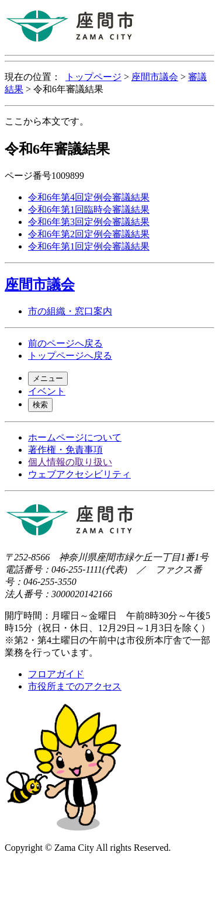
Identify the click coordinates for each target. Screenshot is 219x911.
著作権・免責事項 (65, 450)
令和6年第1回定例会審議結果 (89, 246)
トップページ (93, 77)
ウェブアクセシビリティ (79, 474)
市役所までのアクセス (74, 686)
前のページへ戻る (65, 343)
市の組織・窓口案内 (70, 311)
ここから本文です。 (47, 121)
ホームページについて (74, 437)
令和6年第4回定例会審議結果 (89, 197)
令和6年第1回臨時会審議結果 (89, 209)
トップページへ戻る (70, 356)
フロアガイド (56, 674)
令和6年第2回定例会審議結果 (89, 234)
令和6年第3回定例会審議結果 (89, 222)
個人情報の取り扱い (70, 462)
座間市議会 (154, 77)
